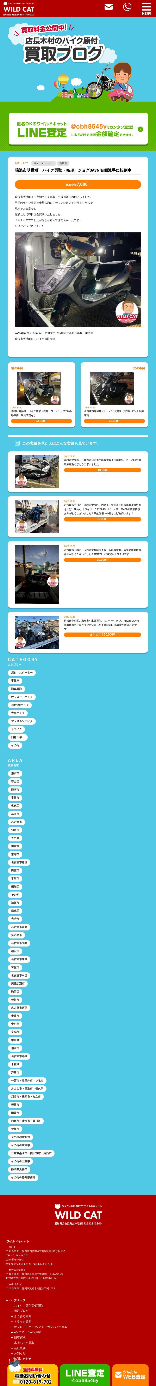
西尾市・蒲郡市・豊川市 (26, 1120)
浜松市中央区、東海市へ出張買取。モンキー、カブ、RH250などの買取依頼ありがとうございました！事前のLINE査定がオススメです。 (101, 625)
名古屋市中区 (19, 975)
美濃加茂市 (18, 983)
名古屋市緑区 (19, 862)
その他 (15, 745)
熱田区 (15, 991)
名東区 (15, 805)
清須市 (15, 902)
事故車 (15, 680)
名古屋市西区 (19, 1007)
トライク (16, 729)
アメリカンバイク (22, 721)
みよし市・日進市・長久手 (27, 1088)
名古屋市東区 (19, 959)
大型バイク (18, 713)
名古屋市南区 (19, 927)
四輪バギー (18, 737)
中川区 (15, 1040)
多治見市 (16, 935)
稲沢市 (15, 951)
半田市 (15, 797)
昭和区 (15, 886)
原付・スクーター (44, 163)
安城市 (15, 1031)
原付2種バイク (20, 704)
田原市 (15, 870)
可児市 (15, 967)
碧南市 (15, 789)
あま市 (15, 813)
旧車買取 (16, 688)
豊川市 (15, 999)
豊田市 (15, 1104)
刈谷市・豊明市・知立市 (26, 1096)
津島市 (15, 1072)
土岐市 (15, 1015)
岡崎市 (15, 1112)
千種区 (15, 1064)
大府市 (15, 918)
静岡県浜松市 (19, 1169)
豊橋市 (15, 1129)
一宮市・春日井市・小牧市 (27, 1080)
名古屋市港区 (19, 1056)
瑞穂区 (15, 910)
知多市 (15, 830)
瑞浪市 (63, 163)
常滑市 (15, 878)
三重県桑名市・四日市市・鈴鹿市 (31, 1153)
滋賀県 (15, 846)
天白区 (15, 838)
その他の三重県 (20, 1161)
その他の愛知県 (20, 1137)
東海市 (15, 854)
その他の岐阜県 (20, 1145)
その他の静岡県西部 (23, 1177)
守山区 (15, 781)
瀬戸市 (15, 773)
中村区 (15, 1023)
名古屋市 (16, 822)
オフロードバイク (22, 696)
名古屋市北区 (19, 943)
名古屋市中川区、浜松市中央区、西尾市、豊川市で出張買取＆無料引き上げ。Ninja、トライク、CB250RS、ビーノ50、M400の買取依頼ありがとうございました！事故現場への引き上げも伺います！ (102, 509)
